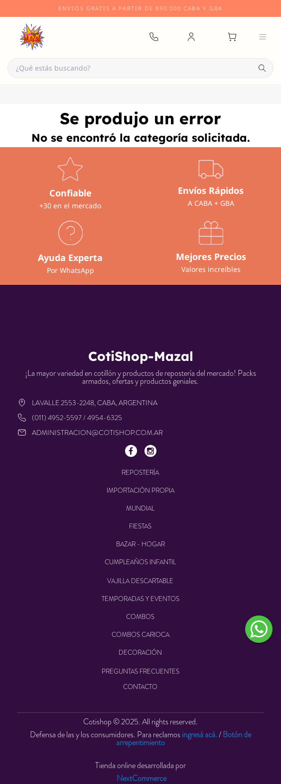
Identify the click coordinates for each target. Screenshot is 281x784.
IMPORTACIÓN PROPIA (140, 490)
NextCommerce (141, 779)
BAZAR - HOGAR (140, 544)
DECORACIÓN (140, 652)
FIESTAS (140, 526)
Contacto (140, 687)
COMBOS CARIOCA (140, 634)
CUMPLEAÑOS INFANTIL (140, 562)
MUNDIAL (140, 508)
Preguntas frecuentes (140, 671)
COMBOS (140, 616)
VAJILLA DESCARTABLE (140, 581)
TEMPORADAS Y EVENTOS (140, 599)
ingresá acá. (199, 734)
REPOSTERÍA (140, 472)
